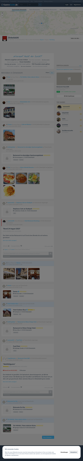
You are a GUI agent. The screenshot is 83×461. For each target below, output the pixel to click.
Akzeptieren (73, 452)
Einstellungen (64, 452)
